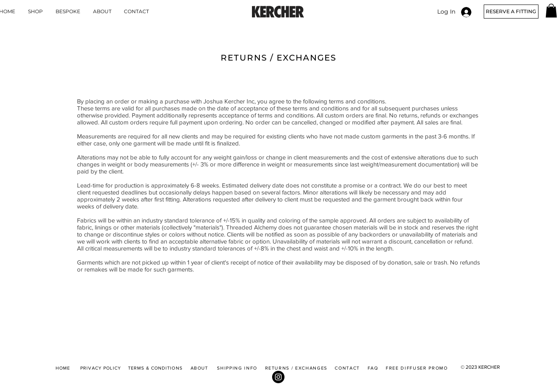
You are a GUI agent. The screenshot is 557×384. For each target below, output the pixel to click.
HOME (63, 367)
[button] (551, 10)
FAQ (373, 367)
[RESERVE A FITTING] (511, 12)
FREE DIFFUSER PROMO (416, 367)
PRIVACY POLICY (100, 367)
